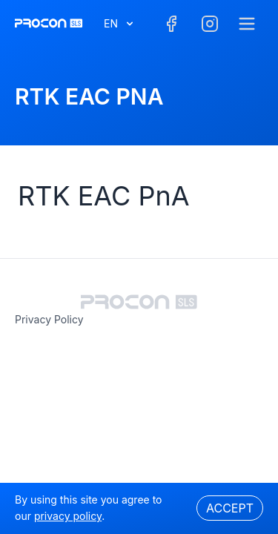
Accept (230, 508)
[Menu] (247, 23)
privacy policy (49, 319)
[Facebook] (171, 24)
